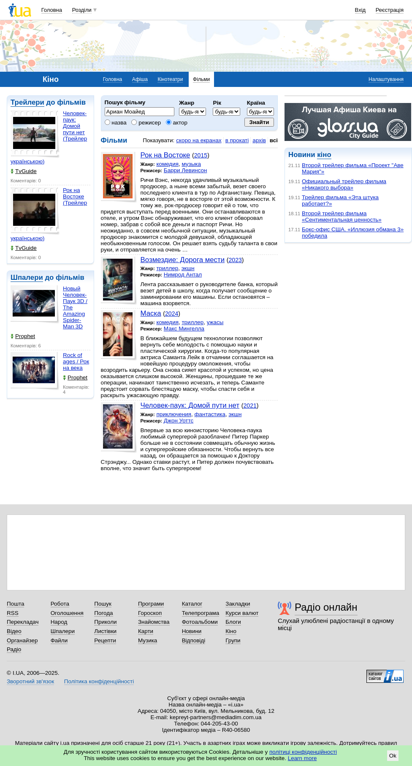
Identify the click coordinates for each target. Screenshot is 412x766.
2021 (249, 405)
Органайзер (22, 640)
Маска (151, 313)
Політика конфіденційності (99, 681)
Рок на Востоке (165, 155)
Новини (192, 631)
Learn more (302, 758)
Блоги (233, 622)
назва (116, 122)
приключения (173, 414)
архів (259, 140)
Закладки (237, 604)
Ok (392, 755)
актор (176, 122)
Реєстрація (390, 10)
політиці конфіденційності (303, 752)
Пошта (15, 604)
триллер (167, 268)
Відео (14, 631)
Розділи (82, 10)
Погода (103, 613)
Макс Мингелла (184, 328)
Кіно (230, 631)
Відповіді (194, 640)
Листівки (105, 631)
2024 (171, 313)
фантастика (209, 414)
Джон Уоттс (178, 420)
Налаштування (386, 79)
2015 (200, 155)
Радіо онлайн (326, 607)
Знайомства (154, 622)
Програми (151, 604)
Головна (51, 10)
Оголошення (67, 613)
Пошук (102, 604)
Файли (59, 640)
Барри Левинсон (185, 170)
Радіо (14, 649)
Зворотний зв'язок (30, 681)
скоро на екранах (198, 140)
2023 (234, 260)
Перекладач (22, 622)
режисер (146, 122)
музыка (191, 164)
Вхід (360, 10)
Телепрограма (201, 613)
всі (274, 140)
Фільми (201, 79)
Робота (60, 604)
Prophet (23, 336)
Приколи (105, 622)
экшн (188, 268)
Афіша (140, 79)
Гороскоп (150, 613)
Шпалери (27, 277)
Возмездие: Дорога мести (183, 260)
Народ (59, 622)
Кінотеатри (170, 79)
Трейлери (27, 102)
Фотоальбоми (200, 622)
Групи (232, 640)
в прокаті (237, 140)
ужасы (215, 322)
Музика (147, 640)
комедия (167, 164)
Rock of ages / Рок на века (76, 361)
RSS (13, 613)
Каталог (192, 604)
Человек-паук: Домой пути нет (190, 405)
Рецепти (105, 640)
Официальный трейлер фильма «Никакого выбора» (344, 184)
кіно (324, 155)
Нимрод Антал (183, 274)
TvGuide (24, 171)
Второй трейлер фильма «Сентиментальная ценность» (342, 216)
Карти (145, 631)
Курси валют (241, 613)
